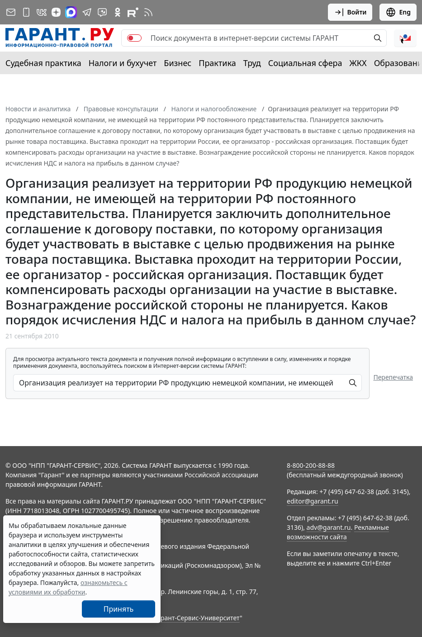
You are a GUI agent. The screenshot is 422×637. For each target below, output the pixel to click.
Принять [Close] (119, 609)
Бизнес (177, 62)
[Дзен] (56, 12)
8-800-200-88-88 (311, 465)
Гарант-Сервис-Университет (197, 617)
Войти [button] (350, 12)
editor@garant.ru (312, 501)
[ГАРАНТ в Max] (71, 12)
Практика (217, 62)
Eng (398, 12)
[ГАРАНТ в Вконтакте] (41, 12)
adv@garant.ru (329, 527)
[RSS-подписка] (148, 12)
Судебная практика (43, 62)
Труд (252, 62)
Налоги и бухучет (123, 62)
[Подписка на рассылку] (10, 12)
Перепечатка (393, 377)
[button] (405, 38)
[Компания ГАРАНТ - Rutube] (133, 12)
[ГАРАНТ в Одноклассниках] (117, 12)
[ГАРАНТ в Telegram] (86, 12)
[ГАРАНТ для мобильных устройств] (26, 12)
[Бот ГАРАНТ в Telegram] (102, 12)
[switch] (134, 38)
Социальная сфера (305, 62)
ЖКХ (358, 62)
